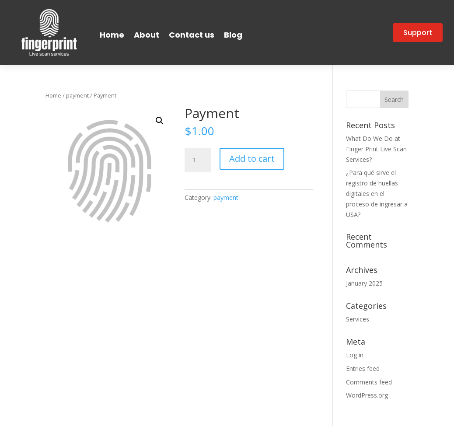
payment (77, 95)
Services (357, 319)
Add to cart (252, 158)
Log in (354, 355)
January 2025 (364, 283)
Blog (233, 34)
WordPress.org (367, 395)
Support (417, 33)
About (146, 34)
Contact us (191, 34)
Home (112, 34)
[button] (160, 121)
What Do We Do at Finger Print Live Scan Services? (376, 149)
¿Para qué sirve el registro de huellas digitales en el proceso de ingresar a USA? (377, 193)
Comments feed (369, 382)
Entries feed (363, 368)
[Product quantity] (198, 160)
